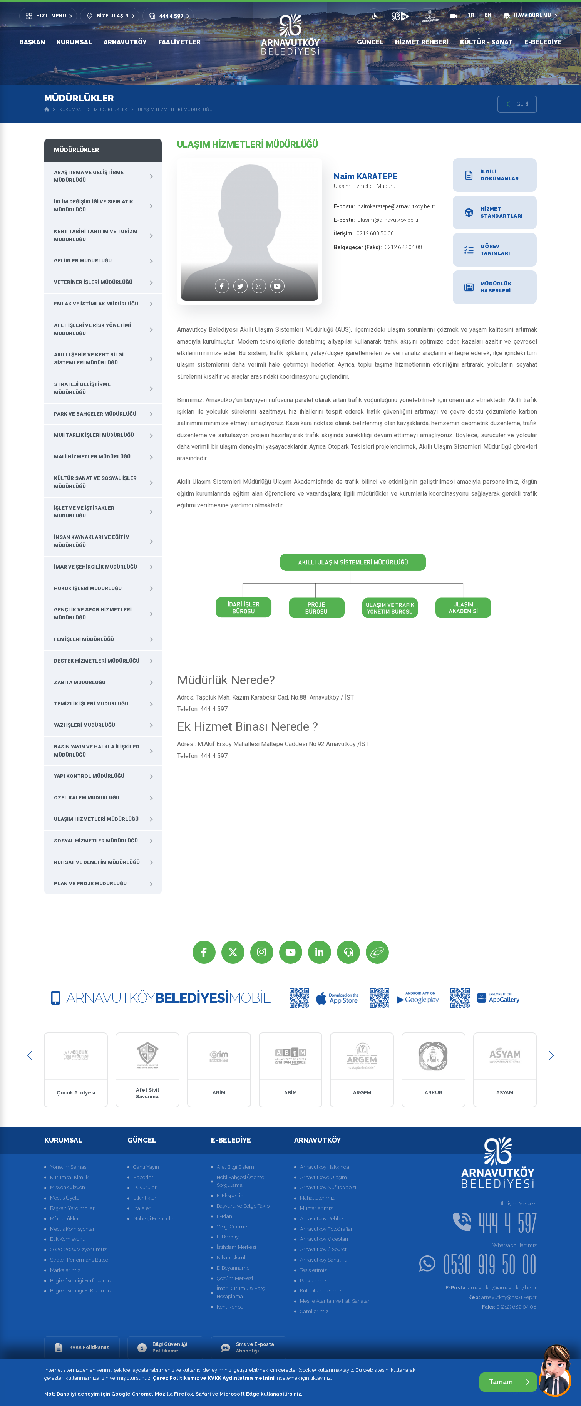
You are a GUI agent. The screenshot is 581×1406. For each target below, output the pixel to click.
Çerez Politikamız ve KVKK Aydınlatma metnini (213, 1378)
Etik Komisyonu (67, 1239)
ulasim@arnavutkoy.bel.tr (388, 220)
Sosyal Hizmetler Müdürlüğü (96, 841)
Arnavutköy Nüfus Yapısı (328, 1187)
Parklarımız (313, 1281)
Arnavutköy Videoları (324, 1239)
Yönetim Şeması (68, 1167)
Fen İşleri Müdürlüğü (84, 639)
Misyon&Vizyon (67, 1187)
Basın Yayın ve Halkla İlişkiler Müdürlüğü (96, 751)
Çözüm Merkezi (235, 1278)
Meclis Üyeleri (66, 1198)
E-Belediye (543, 42)
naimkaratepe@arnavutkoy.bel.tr (396, 206)
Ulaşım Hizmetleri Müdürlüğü (175, 109)
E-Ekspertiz (230, 1195)
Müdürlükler (110, 109)
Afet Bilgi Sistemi (236, 1167)
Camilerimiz (314, 1311)
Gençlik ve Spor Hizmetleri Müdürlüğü (93, 614)
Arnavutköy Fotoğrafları (327, 1229)
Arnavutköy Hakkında (324, 1167)
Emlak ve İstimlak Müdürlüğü (96, 304)
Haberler (143, 1177)
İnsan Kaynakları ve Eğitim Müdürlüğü (92, 541)
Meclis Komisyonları (73, 1229)
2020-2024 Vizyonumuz (78, 1249)
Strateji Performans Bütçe (79, 1260)
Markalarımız (65, 1270)
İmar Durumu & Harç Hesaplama (241, 1292)
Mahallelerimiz (317, 1198)
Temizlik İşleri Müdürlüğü (91, 703)
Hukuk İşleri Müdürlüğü (88, 588)
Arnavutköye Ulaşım (323, 1177)
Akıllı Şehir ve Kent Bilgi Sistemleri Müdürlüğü (89, 359)
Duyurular (145, 1187)
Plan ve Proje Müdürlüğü (90, 883)
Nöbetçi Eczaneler (154, 1218)
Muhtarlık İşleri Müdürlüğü (94, 435)
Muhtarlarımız (316, 1208)
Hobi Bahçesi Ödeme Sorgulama (240, 1181)
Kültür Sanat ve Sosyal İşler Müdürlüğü (95, 482)
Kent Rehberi (231, 1307)
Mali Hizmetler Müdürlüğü (92, 457)
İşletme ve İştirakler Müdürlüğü (84, 512)
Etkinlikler (144, 1198)
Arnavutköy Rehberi (323, 1218)
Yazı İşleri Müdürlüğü (84, 725)
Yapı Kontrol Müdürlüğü (89, 776)
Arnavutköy (125, 42)
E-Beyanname (233, 1268)
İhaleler (142, 1208)
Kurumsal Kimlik (69, 1177)
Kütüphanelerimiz (321, 1291)
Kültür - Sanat (486, 42)
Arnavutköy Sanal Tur (324, 1260)
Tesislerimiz (313, 1270)
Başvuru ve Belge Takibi (244, 1206)
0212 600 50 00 (375, 233)
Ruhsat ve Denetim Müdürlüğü (97, 862)
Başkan (32, 42)
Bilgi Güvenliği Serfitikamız (81, 1281)
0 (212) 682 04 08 (509, 1307)
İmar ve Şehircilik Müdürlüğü (95, 567)
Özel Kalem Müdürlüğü (86, 797)
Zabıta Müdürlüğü (79, 682)
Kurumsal (74, 42)
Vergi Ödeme (232, 1227)
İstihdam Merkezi (236, 1247)
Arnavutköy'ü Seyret (323, 1249)
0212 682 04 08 (403, 247)
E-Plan (224, 1216)
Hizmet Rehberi (422, 42)
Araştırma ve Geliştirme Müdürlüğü (89, 176)
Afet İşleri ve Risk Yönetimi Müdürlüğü (92, 329)
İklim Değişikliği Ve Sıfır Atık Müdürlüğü (93, 206)
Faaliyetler (179, 42)
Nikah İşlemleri (234, 1257)
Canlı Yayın (146, 1167)
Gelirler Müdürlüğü (83, 260)
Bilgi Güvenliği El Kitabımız (81, 1291)
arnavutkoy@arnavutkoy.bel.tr (491, 1287)
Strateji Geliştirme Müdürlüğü (82, 388)
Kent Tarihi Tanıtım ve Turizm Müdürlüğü (95, 235)
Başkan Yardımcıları (73, 1208)
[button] (30, 1055)
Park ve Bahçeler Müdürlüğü (95, 414)
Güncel (370, 42)
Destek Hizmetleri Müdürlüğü (96, 661)
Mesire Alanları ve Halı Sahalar (335, 1301)
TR (470, 15)
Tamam (509, 1382)
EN (488, 15)
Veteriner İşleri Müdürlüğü (93, 282)
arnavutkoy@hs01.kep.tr (502, 1297)
